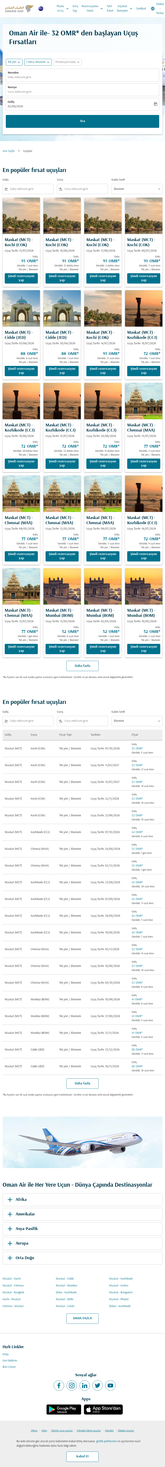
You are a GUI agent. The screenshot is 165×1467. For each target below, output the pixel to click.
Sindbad (141, 8)
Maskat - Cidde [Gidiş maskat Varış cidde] (65, 1278)
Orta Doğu (20, 1258)
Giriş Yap (75, 8)
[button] (38, 62)
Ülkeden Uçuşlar (126, 1430)
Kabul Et (82, 1456)
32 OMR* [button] (65, 33)
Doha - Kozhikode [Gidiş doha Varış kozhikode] (66, 1292)
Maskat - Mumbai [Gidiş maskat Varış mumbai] (66, 1285)
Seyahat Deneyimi (125, 8)
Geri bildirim (10, 1360)
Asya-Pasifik (22, 1229)
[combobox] (31, 189)
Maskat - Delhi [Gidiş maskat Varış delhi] (64, 1299)
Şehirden (109, 1430)
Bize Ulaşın (9, 1367)
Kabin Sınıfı (118, 179)
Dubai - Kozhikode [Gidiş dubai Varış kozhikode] (120, 1306)
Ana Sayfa (9, 151)
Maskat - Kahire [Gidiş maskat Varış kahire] (118, 1285)
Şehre (44, 1430)
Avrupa (17, 1243)
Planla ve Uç (64, 8)
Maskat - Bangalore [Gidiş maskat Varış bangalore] (121, 1292)
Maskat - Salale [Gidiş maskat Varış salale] (65, 1306)
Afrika (16, 1200)
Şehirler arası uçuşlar (62, 1430)
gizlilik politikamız (106, 1441)
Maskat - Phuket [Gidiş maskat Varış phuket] (119, 1299)
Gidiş (11, 102)
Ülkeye (34, 1430)
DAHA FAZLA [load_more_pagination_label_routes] (82, 1318)
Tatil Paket (110, 8)
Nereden (13, 72)
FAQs (6, 1354)
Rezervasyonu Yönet (93, 8)
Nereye (12, 87)
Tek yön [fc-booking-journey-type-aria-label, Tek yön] (12, 62)
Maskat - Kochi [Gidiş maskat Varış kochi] (12, 1278)
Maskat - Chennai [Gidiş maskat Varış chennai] (13, 1285)
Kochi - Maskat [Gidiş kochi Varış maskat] (12, 1299)
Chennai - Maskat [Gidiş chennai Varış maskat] (13, 1306)
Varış (60, 179)
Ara (82, 121)
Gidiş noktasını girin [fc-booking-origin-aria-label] (19, 77)
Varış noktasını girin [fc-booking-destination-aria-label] (19, 92)
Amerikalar (20, 1214)
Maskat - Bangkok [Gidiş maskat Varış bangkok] (13, 1292)
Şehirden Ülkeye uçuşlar (89, 1430)
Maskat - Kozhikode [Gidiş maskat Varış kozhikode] (121, 1278)
